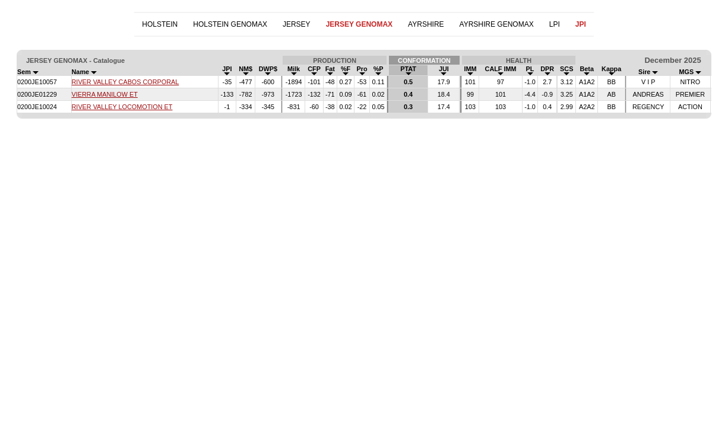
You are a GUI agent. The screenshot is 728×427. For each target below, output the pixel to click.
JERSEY (297, 24)
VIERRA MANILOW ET (105, 94)
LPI (554, 24)
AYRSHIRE (426, 24)
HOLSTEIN (160, 24)
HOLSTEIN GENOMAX (230, 24)
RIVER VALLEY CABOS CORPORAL (125, 81)
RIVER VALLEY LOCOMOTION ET (122, 106)
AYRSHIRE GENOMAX (497, 24)
